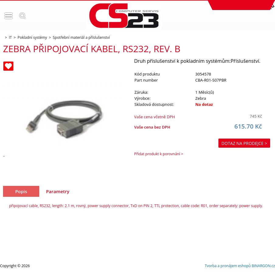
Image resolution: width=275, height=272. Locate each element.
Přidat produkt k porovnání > (158, 153)
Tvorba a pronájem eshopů (228, 265)
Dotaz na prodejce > (244, 143)
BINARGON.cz (263, 265)
